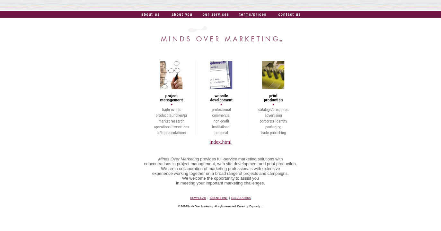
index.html (220, 142)
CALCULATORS (241, 198)
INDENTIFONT (219, 198)
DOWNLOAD (198, 198)
